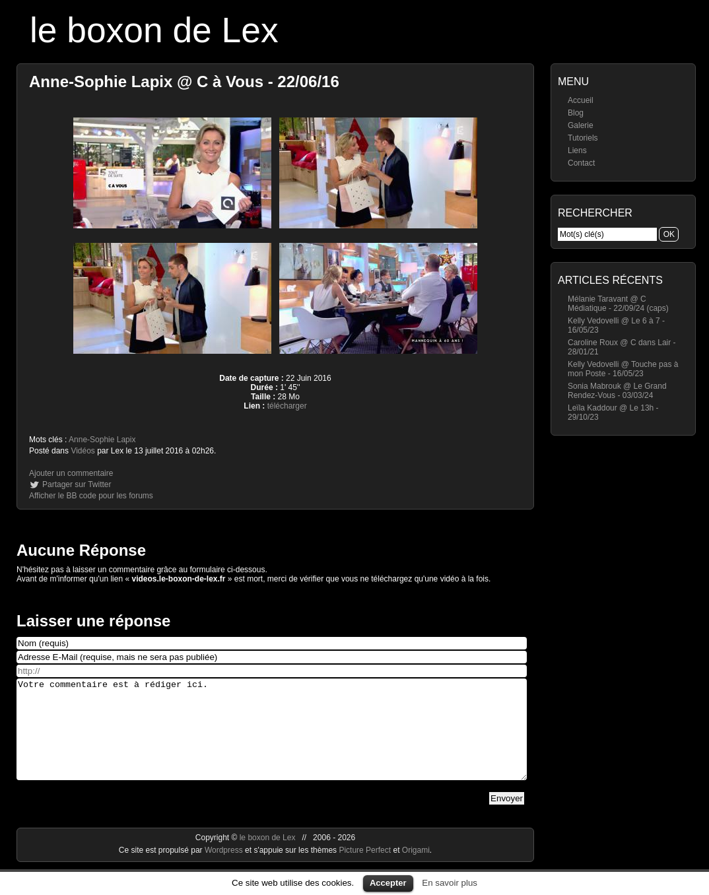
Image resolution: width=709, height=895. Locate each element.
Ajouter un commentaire (71, 473)
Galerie (580, 125)
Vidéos (82, 450)
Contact (581, 163)
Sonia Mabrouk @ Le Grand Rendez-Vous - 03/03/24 (617, 390)
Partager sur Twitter (76, 484)
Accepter (388, 883)
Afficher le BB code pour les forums (91, 495)
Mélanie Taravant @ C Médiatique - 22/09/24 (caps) (618, 303)
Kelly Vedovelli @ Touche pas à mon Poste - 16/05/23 (623, 369)
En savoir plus (449, 883)
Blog (576, 112)
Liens (577, 150)
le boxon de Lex (154, 30)
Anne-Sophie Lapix (102, 439)
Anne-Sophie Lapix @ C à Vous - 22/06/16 (184, 81)
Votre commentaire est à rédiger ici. (272, 739)
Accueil (580, 100)
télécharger (287, 406)
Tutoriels (583, 138)
